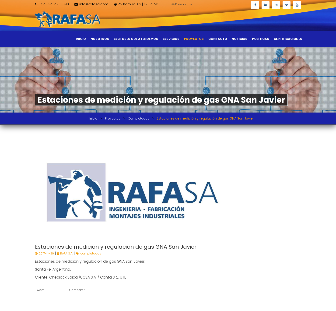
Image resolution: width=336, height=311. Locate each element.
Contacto (217, 39)
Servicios (171, 39)
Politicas (260, 39)
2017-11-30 (45, 253)
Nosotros (100, 39)
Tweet (39, 290)
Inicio (81, 39)
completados (88, 253)
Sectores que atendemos (136, 39)
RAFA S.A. (65, 253)
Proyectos (194, 39)
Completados (138, 118)
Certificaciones (288, 39)
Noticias (239, 39)
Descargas (182, 4)
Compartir (77, 290)
